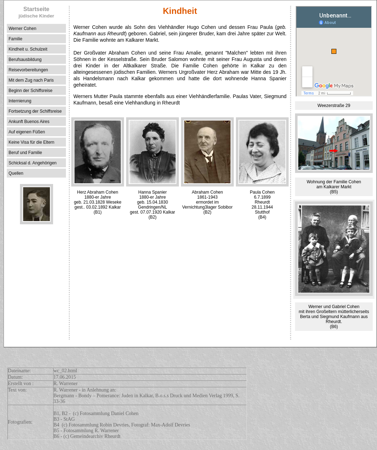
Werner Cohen (22, 28)
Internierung (20, 100)
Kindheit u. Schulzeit (28, 49)
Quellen (16, 173)
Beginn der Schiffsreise (30, 90)
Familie (15, 38)
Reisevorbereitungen (28, 69)
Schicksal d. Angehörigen (33, 162)
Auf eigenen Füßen (27, 131)
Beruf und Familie (25, 152)
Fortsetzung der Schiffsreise (35, 111)
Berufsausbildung (25, 59)
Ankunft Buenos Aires (29, 121)
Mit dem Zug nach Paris (31, 80)
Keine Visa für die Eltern (32, 142)
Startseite (36, 12)
